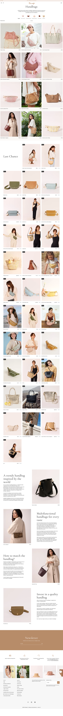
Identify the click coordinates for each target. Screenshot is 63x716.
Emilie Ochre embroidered (46, 221)
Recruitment (19, 695)
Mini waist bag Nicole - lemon (47, 275)
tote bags (31, 11)
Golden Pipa (44, 409)
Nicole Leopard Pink (4, 108)
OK (58, 682)
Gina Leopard (5, 544)
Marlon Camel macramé (26, 275)
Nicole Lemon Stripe (46, 137)
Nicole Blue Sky (25, 302)
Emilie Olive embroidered (8, 248)
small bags (41, 11)
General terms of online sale (8, 692)
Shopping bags (34, 18)
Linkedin (35, 702)
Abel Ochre (44, 168)
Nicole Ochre (5, 329)
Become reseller (20, 690)
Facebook (28, 702)
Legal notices (5, 688)
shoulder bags (26, 11)
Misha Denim (5, 302)
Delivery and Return (7, 683)
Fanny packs (23, 18)
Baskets (43, 18)
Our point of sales (20, 688)
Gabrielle (24, 248)
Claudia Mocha (45, 108)
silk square (15, 573)
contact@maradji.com (53, 659)
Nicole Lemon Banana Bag (46, 302)
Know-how (19, 683)
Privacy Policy (5, 690)
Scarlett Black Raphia (26, 436)
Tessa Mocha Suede (24, 108)
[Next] (60, 672)
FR (0, 0)
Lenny (43, 248)
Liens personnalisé (6, 695)
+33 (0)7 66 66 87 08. (54, 660)
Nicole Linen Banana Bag (47, 79)
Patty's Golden (6, 409)
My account (5, 685)
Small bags (39, 18)
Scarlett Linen (6, 436)
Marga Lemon (5, 275)
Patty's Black (24, 409)
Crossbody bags (28, 18)
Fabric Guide (19, 685)
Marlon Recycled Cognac (4, 79)
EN (2, 0)
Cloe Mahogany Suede (25, 79)
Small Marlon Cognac (4, 137)
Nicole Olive (24, 329)
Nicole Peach (44, 329)
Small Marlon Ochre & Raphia (47, 436)
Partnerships (19, 692)
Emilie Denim (5, 221)
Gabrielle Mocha (24, 137)
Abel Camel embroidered (27, 168)
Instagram (31, 702)
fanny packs (35, 11)
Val (4, 463)
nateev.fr (39, 707)
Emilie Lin (24, 221)
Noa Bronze (5, 623)
